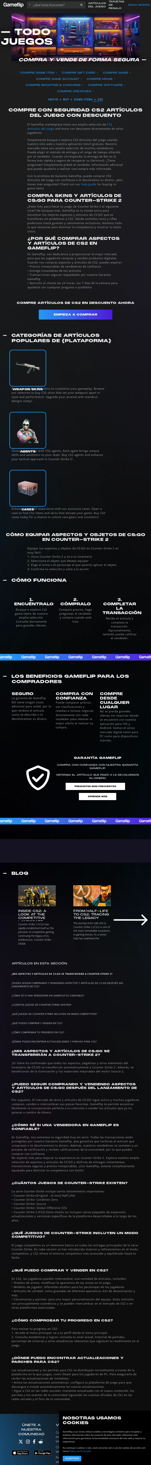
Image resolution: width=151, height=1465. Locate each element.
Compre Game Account (58, 79)
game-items (83, 99)
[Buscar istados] (55, 4)
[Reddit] (40, 1442)
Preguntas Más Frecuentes (95, 786)
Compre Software (106, 85)
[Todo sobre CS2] (75, 851)
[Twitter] (21, 1442)
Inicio (53, 99)
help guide (88, 184)
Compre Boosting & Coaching (53, 85)
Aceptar (72, 1458)
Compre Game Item (37, 72)
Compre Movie (100, 79)
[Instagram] (28, 1442)
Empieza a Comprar (75, 314)
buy (66, 99)
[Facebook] (34, 1442)
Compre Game (116, 72)
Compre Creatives (74, 91)
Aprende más (97, 796)
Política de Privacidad (80, 1451)
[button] (81, 4)
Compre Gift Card (79, 72)
